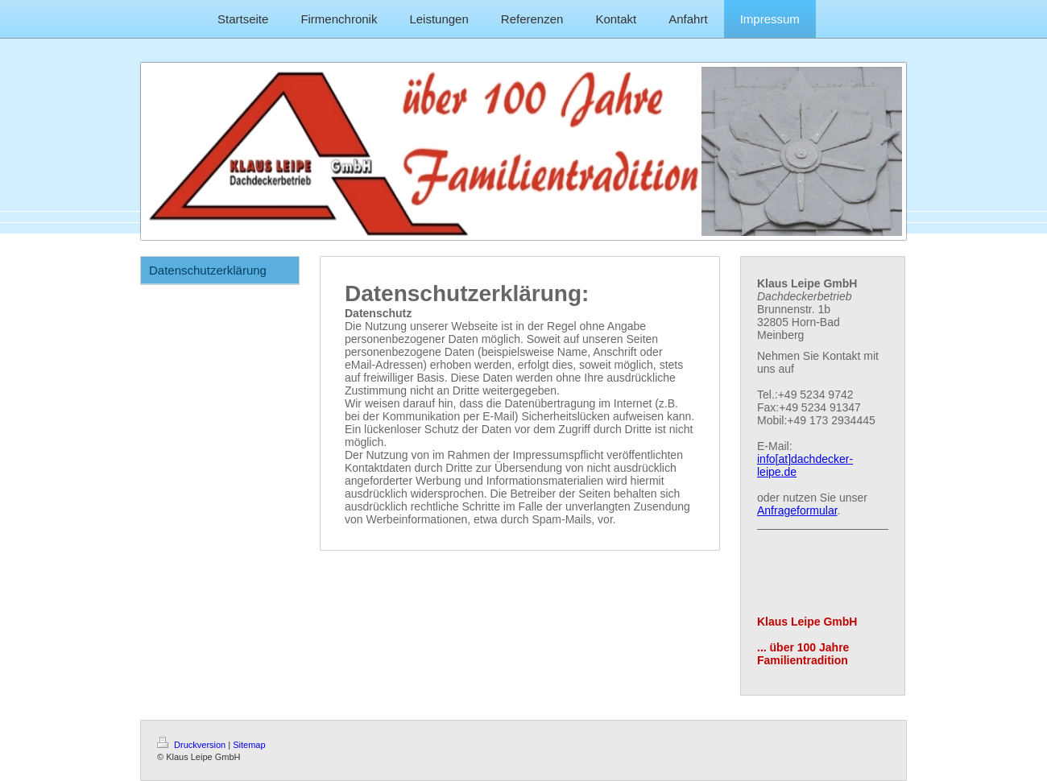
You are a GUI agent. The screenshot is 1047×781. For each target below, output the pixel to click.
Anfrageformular (797, 510)
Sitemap (249, 745)
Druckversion (192, 745)
